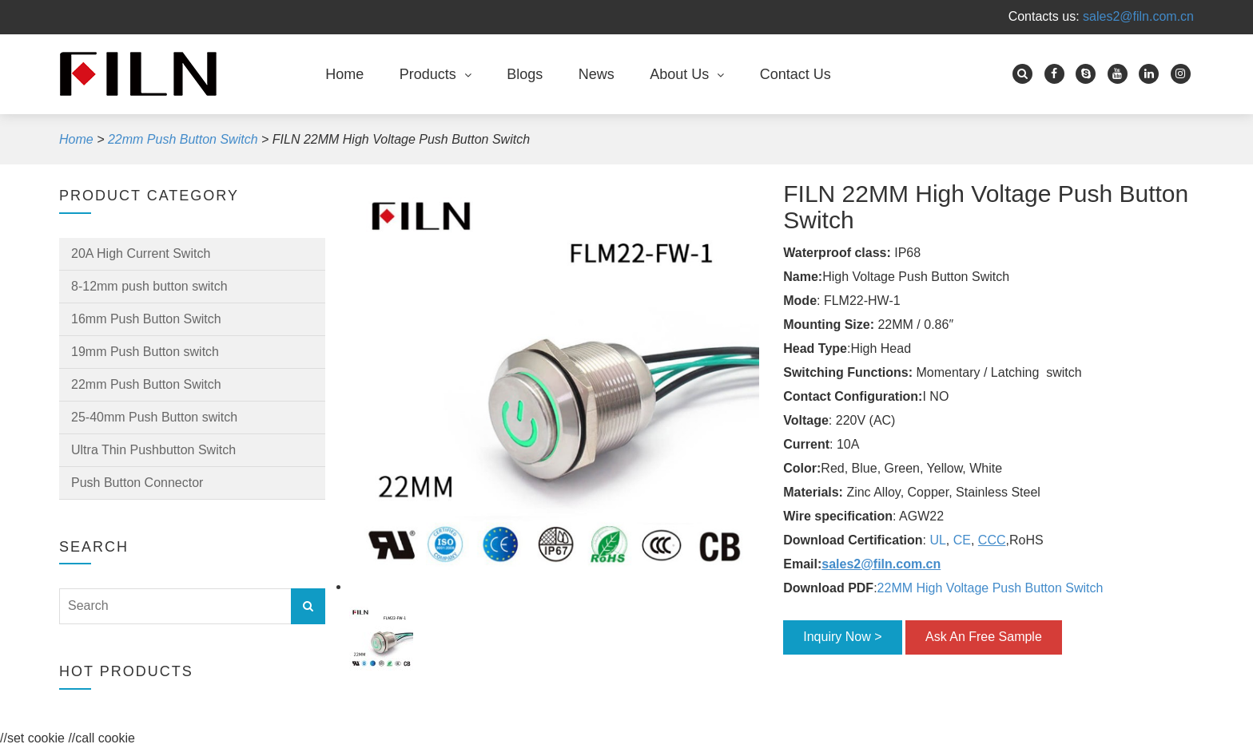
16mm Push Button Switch (146, 319)
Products (428, 74)
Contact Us (795, 74)
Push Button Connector (137, 482)
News (597, 74)
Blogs (525, 74)
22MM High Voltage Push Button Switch (992, 588)
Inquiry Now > (842, 636)
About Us (679, 74)
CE (962, 540)
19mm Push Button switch (145, 351)
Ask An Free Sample (983, 636)
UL (937, 540)
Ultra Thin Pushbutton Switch (153, 450)
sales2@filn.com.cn (1138, 16)
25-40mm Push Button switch (154, 417)
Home (344, 74)
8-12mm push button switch (149, 286)
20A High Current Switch (140, 253)
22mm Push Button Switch (146, 384)
